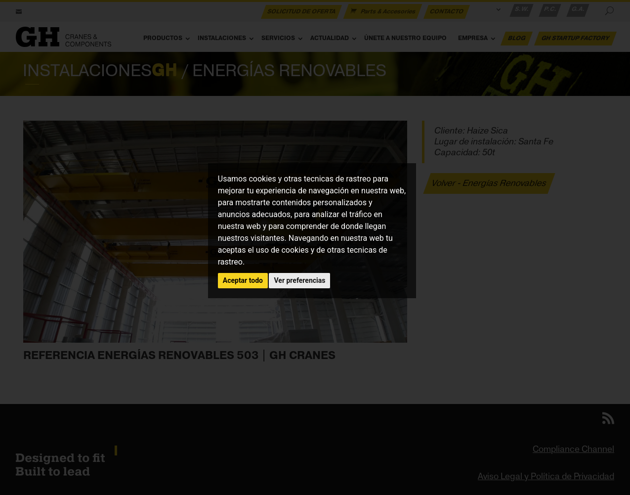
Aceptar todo (243, 280)
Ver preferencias (299, 280)
